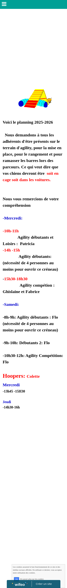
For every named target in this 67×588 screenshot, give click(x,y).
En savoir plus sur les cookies (32, 579)
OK (16, 579)
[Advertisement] (33, 46)
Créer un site (44, 584)
